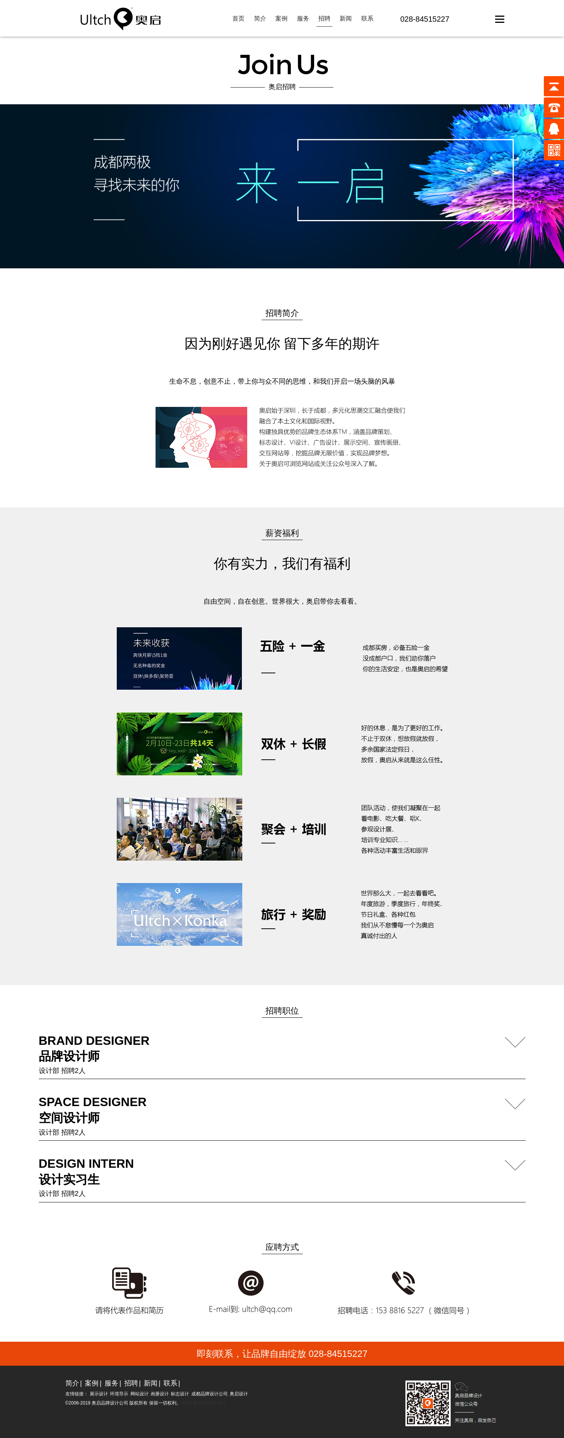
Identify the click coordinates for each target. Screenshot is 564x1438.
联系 (367, 18)
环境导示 (119, 1394)
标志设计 (180, 1394)
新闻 (346, 18)
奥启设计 (239, 1394)
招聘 (324, 18)
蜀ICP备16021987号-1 (204, 1403)
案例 (281, 18)
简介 (260, 18)
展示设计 (99, 1394)
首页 (238, 18)
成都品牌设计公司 (209, 1394)
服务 (303, 18)
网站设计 (139, 1394)
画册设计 (160, 1394)
